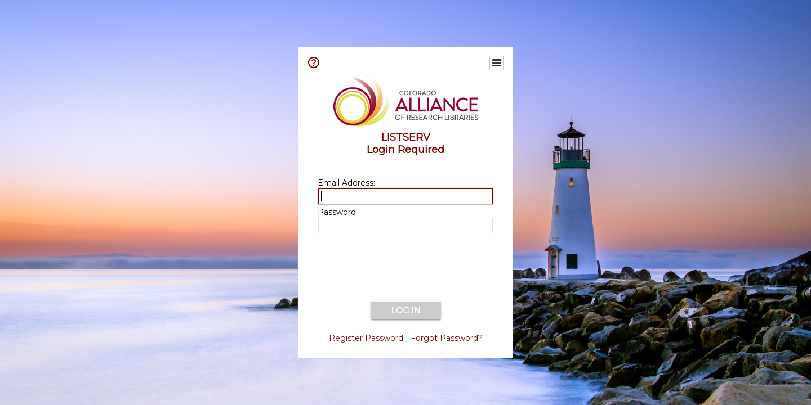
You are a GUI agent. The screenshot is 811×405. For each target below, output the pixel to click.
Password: (338, 212)
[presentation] (405, 268)
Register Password (366, 338)
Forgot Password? (447, 338)
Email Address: (346, 183)
